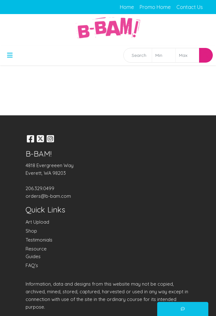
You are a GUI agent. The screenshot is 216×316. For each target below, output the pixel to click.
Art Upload (37, 222)
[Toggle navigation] (10, 55)
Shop (31, 231)
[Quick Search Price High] (187, 55)
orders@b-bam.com (48, 196)
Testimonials (39, 240)
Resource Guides (36, 252)
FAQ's (32, 265)
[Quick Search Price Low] (164, 55)
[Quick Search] (137, 55)
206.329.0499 (40, 188)
